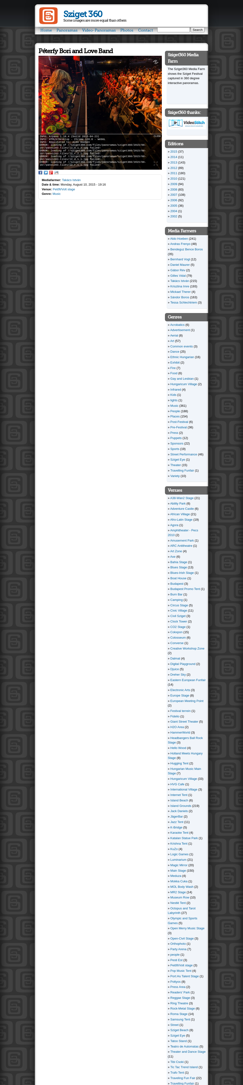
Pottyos (175, 981)
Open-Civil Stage (182, 938)
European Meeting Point (186, 701)
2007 (173, 194)
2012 (173, 168)
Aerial (174, 335)
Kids (173, 395)
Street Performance (183, 454)
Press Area (178, 987)
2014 (173, 157)
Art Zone (176, 551)
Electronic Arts (180, 690)
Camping (176, 600)
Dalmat (175, 658)
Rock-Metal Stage (182, 1008)
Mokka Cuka (178, 881)
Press (174, 433)
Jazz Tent (176, 822)
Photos (126, 30)
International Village (183, 789)
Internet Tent (178, 795)
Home (46, 30)
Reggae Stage (180, 998)
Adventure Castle (182, 508)
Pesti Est (176, 960)
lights (174, 400)
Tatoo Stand (178, 1041)
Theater (175, 465)
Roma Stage (178, 1014)
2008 (173, 189)
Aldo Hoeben (179, 238)
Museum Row (179, 897)
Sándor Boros (179, 297)
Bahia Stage (178, 562)
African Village (180, 514)
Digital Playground (183, 664)
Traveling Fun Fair (182, 1078)
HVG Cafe (177, 784)
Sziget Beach (179, 1030)
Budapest (176, 583)
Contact (145, 30)
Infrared (175, 389)
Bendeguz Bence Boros (186, 249)
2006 (173, 200)
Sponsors (176, 443)
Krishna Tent (178, 843)
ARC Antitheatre (181, 545)
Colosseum (178, 637)
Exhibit (175, 362)
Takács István (71, 180)
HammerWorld (180, 732)
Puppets (176, 438)
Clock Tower (178, 621)
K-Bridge (176, 827)
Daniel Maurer (180, 265)
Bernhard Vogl (180, 259)
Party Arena (178, 949)
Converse (177, 643)
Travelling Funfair (182, 470)
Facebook (40, 172)
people (175, 954)
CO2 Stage (178, 627)
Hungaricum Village (183, 384)
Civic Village (178, 610)
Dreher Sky (178, 674)
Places (175, 416)
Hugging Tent (179, 763)
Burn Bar (176, 594)
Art (172, 341)
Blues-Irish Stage (182, 573)
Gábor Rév (177, 270)
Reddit (56, 172)
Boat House (178, 578)
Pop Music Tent (181, 971)
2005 (173, 205)
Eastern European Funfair (188, 680)
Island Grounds (180, 806)
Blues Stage (178, 567)
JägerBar (176, 816)
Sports (174, 449)
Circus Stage (179, 605)
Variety (175, 476)
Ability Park (178, 503)
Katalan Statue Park (184, 838)
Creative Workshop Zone (187, 648)
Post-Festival (179, 422)
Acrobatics (177, 325)
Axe (172, 556)
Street (174, 1025)
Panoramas (67, 30)
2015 (173, 151)
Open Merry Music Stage (187, 928)
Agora (174, 525)
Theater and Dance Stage (188, 1051)
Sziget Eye (177, 459)
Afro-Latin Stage (181, 519)
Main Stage (178, 870)
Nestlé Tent (178, 903)
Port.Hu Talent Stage (184, 976)
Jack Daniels (179, 811)
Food (174, 373)
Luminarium (178, 859)
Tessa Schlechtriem (183, 302)
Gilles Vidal (178, 275)
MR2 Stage (178, 892)
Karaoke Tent (179, 832)
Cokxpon (176, 632)
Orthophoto (178, 943)
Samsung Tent (180, 1019)
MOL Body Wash (181, 887)
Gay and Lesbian (182, 378)
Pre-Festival (178, 427)
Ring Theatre (179, 1003)
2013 (173, 162)
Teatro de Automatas (184, 1046)
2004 (173, 211)
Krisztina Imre (179, 286)
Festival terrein (180, 711)
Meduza (175, 876)
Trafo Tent (177, 1072)
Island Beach (179, 800)
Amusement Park (182, 540)
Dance (174, 351)
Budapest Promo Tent (185, 589)
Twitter (46, 172)
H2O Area (177, 727)
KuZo (174, 849)
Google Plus (51, 172)
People (175, 411)
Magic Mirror (178, 865)
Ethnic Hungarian (182, 357)
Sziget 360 (82, 14)
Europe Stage (179, 695)
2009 (173, 184)
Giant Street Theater (184, 721)
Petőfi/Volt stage (64, 189)
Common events (181, 346)
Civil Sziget (178, 616)
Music (57, 194)
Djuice (174, 669)
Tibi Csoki (177, 1062)
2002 (173, 216)
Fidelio (174, 716)
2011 (173, 173)
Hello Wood (178, 748)
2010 (173, 178)
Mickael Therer (180, 292)
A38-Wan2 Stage (182, 498)
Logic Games (179, 854)
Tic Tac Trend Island (184, 1067)
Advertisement (180, 330)
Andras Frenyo (180, 244)
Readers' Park (180, 992)
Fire (173, 368)
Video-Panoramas (99, 30)
